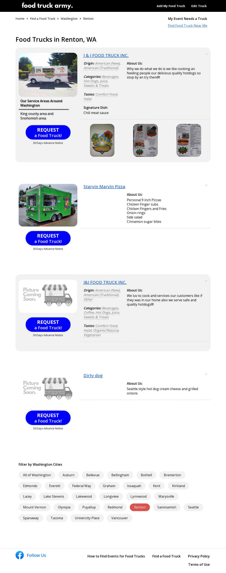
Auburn (68, 475)
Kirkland (178, 486)
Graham (109, 486)
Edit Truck (199, 6)
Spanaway (31, 518)
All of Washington (37, 475)
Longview (111, 496)
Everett (54, 486)
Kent (156, 486)
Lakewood (84, 496)
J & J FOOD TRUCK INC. (106, 55)
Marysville (166, 496)
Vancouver (119, 518)
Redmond (115, 507)
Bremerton (172, 475)
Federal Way (81, 486)
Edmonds (30, 486)
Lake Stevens (54, 496)
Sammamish (166, 507)
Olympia (64, 507)
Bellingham (120, 475)
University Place (87, 518)
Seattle (193, 507)
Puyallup (89, 507)
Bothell (146, 475)
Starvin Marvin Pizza (104, 186)
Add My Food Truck (171, 6)
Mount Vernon (34, 507)
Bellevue (93, 475)
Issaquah (134, 486)
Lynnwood (138, 496)
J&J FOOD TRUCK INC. (105, 282)
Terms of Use (199, 564)
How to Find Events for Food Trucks (116, 556)
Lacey (27, 496)
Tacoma (57, 518)
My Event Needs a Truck (187, 19)
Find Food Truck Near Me (187, 25)
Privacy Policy (199, 556)
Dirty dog (93, 375)
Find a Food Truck (166, 556)
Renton (140, 507)
